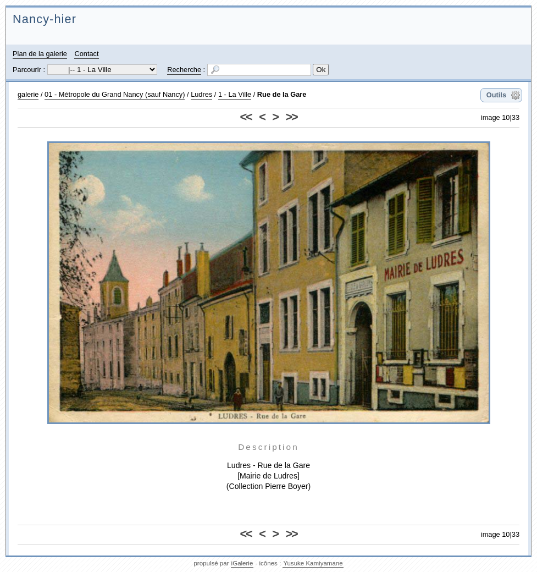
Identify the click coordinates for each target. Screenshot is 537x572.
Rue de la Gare (282, 94)
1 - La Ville (234, 94)
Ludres (201, 94)
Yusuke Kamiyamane (312, 563)
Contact (86, 54)
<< (246, 117)
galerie (28, 94)
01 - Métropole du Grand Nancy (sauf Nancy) (115, 94)
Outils (496, 95)
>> (291, 117)
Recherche (184, 69)
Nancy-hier (44, 19)
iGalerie (242, 563)
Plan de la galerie (40, 54)
